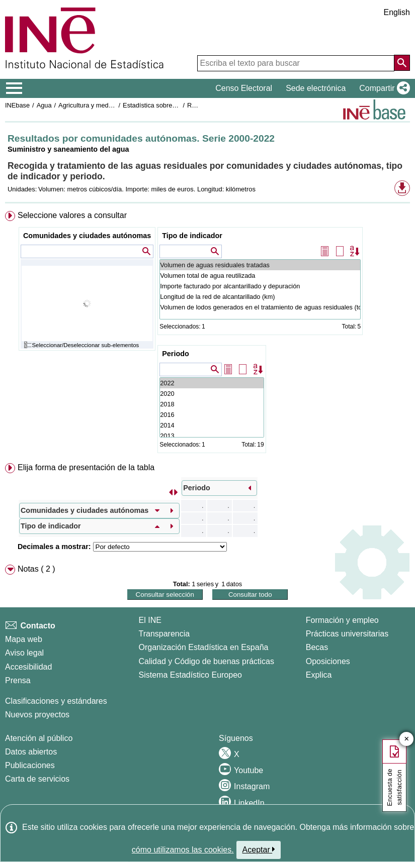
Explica (319, 675)
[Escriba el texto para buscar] (295, 63)
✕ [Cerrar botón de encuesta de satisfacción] (406, 739)
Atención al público (38, 738)
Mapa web (23, 639)
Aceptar (258, 849)
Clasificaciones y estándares (56, 701)
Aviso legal (24, 653)
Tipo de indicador (192, 236)
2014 (211, 425)
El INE (150, 620)
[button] (382, 88)
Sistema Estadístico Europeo (190, 675)
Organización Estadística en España (204, 647)
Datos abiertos (31, 751)
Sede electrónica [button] (316, 88)
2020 (211, 393)
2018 (211, 404)
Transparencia (164, 633)
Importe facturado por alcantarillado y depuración (260, 286)
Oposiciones (328, 661)
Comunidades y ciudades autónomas (87, 236)
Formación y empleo (342, 620)
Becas (317, 647)
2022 (211, 383)
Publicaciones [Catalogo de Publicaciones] (30, 765)
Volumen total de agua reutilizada (260, 275)
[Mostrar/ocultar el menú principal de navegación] (14, 88)
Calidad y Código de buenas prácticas (207, 661)
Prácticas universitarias (347, 633)
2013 (211, 435)
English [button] (397, 12)
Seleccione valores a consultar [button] (72, 215)
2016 (211, 414)
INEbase (17, 105)
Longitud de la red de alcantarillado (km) (260, 296)
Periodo (175, 354)
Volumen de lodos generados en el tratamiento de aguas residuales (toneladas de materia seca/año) (260, 307)
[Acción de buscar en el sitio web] (402, 63)
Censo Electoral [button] (243, 88)
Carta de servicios (37, 779)
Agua (44, 105)
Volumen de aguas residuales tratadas (260, 265)
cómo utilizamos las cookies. (183, 849)
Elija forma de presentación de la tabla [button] (86, 467)
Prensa (18, 680)
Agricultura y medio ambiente (100, 105)
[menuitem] (207, 334)
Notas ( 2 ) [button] (36, 569)
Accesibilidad (28, 667)
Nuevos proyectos (37, 714)
